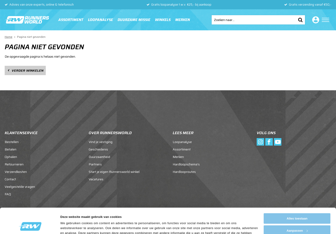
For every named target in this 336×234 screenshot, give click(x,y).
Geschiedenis (98, 149)
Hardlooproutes (184, 171)
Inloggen (314, 19)
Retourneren (14, 164)
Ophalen (11, 156)
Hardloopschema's (186, 164)
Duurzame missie (134, 20)
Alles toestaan (297, 194)
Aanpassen (297, 207)
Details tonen (70, 225)
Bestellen (12, 141)
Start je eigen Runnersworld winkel (114, 171)
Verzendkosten (16, 171)
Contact (10, 179)
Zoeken (300, 19)
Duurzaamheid (99, 156)
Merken (182, 20)
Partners (95, 164)
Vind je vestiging (100, 141)
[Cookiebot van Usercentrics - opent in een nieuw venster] (30, 225)
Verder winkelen (27, 70)
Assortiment (70, 20)
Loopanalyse (100, 20)
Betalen (10, 149)
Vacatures (96, 179)
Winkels (163, 20)
